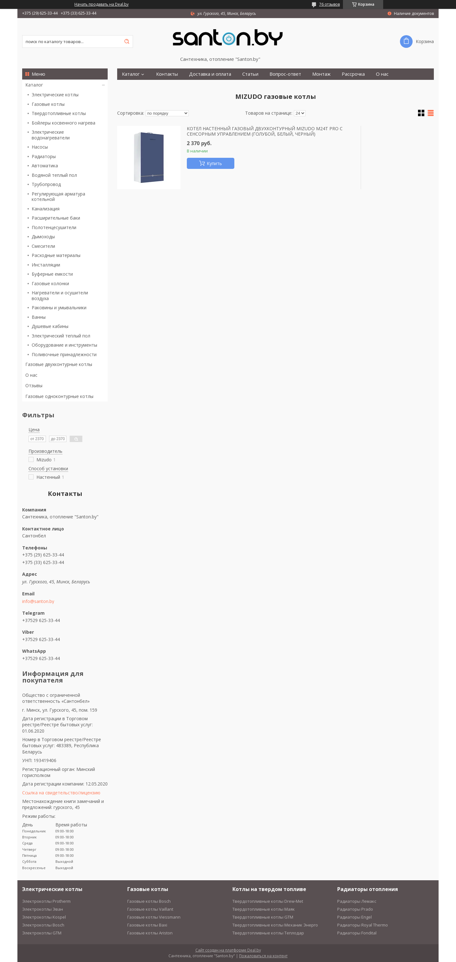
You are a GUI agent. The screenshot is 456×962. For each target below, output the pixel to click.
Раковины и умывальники (59, 308)
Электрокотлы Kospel (44, 917)
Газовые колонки (50, 283)
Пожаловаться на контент (263, 956)
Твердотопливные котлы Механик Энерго (275, 925)
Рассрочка (353, 74)
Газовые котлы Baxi (147, 925)
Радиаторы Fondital (357, 933)
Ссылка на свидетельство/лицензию (61, 793)
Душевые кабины (50, 326)
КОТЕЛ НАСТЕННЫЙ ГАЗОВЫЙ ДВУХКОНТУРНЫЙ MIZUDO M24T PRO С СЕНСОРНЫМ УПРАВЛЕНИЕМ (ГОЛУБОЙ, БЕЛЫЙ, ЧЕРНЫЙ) (265, 131)
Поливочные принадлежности (64, 354)
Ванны (39, 317)
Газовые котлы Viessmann (153, 917)
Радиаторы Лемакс (356, 901)
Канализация (46, 209)
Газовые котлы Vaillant (150, 909)
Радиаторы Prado (355, 909)
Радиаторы (44, 156)
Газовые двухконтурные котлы (58, 364)
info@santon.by (38, 601)
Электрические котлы (55, 95)
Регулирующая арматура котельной (58, 196)
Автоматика (45, 166)
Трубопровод (46, 184)
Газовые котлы (48, 104)
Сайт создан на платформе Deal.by (228, 950)
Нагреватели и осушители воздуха (60, 295)
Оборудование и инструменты (64, 345)
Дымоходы (43, 237)
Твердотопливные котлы (59, 113)
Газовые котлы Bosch (149, 901)
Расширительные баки (56, 218)
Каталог (34, 85)
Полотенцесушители (54, 227)
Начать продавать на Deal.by (101, 4)
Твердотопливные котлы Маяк (263, 909)
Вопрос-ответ (285, 74)
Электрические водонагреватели (51, 135)
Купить (214, 163)
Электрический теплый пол (61, 336)
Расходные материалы (56, 255)
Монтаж (321, 74)
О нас (31, 375)
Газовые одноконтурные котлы (59, 396)
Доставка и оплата (210, 74)
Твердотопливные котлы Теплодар (268, 933)
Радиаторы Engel (354, 917)
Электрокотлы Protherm (46, 901)
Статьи (250, 74)
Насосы (40, 147)
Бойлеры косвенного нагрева (63, 123)
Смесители (43, 246)
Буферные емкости (52, 274)
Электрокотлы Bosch (43, 925)
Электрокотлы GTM (41, 933)
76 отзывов (329, 4)
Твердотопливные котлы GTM (262, 917)
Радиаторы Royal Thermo (362, 925)
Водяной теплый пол (54, 175)
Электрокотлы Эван (42, 909)
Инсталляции (46, 265)
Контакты (167, 74)
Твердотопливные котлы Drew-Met (267, 901)
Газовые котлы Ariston (150, 933)
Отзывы (33, 385)
